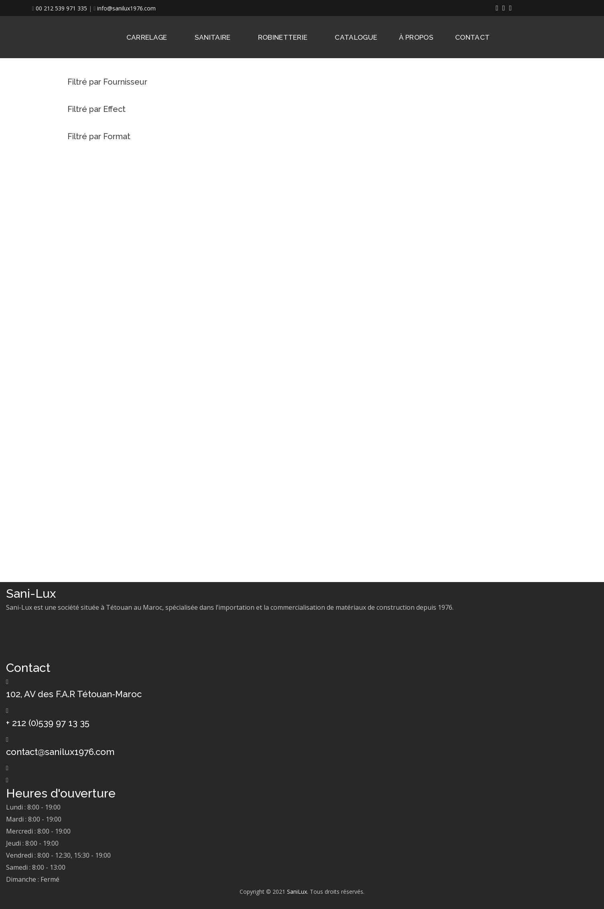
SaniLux (297, 891)
